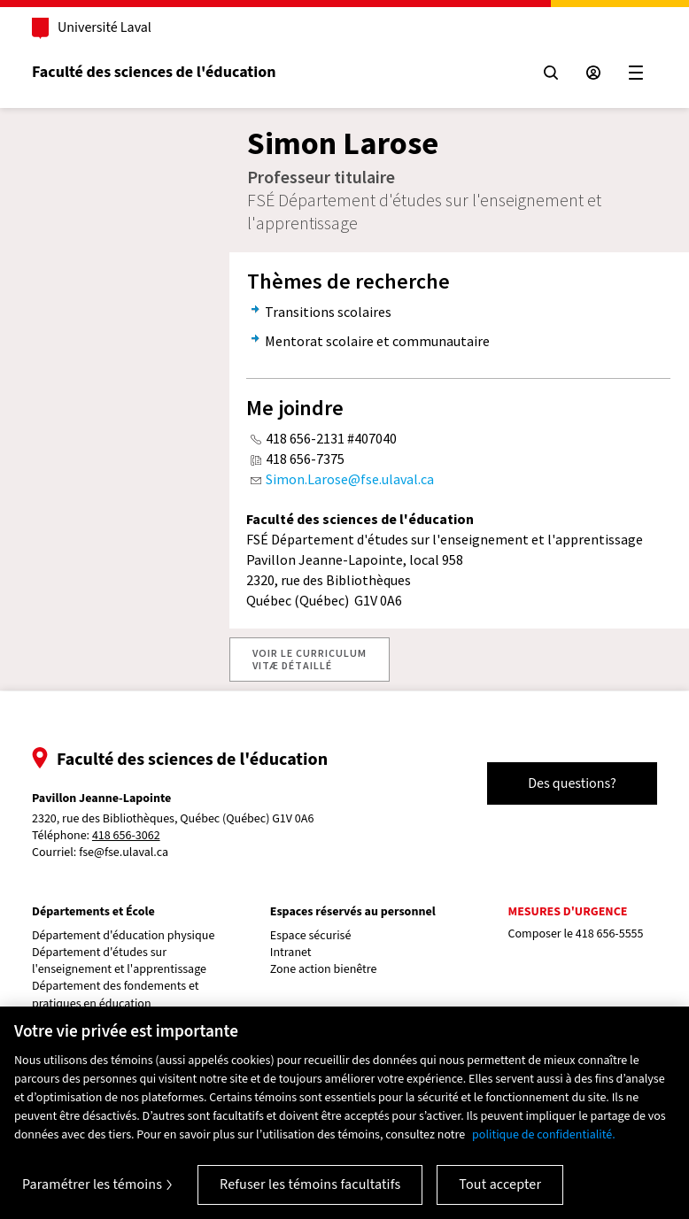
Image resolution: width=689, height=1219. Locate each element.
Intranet (291, 953)
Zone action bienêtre (323, 969)
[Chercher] (551, 72)
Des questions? (572, 783)
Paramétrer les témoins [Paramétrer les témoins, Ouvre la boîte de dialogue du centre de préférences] (92, 1184)
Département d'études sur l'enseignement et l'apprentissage (119, 961)
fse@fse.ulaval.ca (123, 852)
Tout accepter (500, 1184)
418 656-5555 (610, 934)
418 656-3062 (126, 836)
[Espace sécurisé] (593, 72)
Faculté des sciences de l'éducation (153, 72)
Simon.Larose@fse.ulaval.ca (350, 479)
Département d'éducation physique (123, 936)
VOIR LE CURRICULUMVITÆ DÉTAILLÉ (309, 659)
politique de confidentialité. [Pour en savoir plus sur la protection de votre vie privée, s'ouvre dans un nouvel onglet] (543, 1135)
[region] (344, 1113)
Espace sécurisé (311, 936)
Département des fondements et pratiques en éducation (115, 995)
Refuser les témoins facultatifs (310, 1184)
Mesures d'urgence (568, 912)
